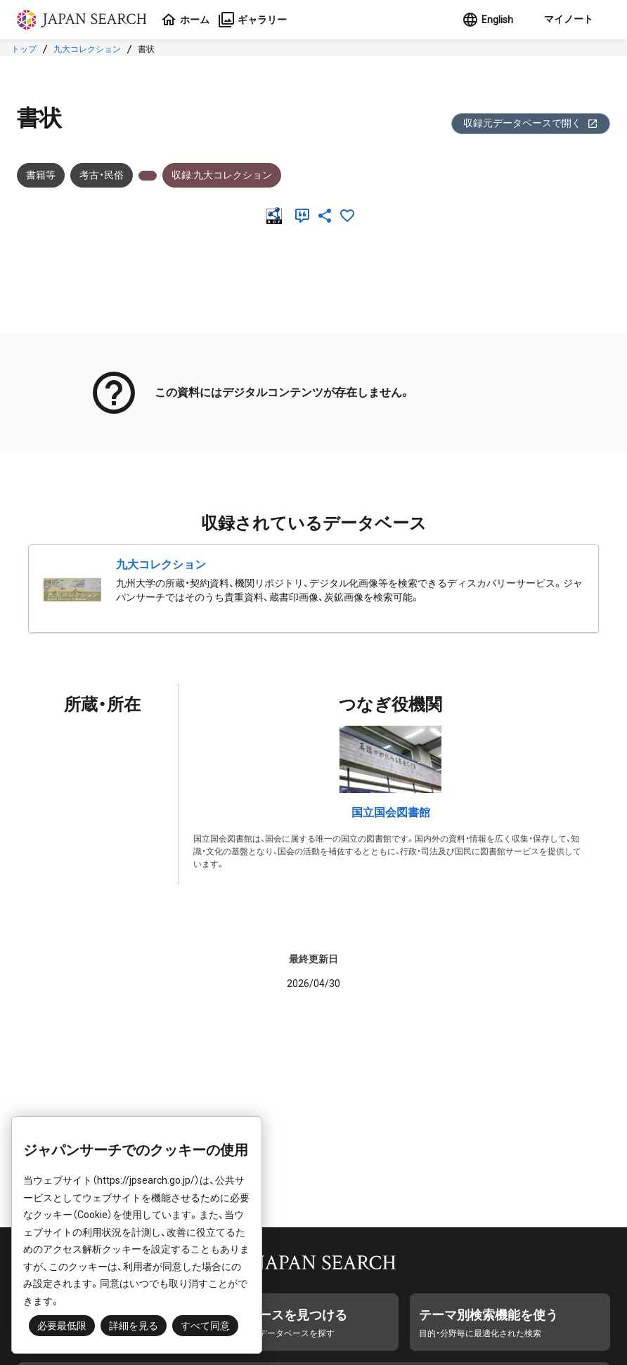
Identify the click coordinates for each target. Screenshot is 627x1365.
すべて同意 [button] (205, 1325)
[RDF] (277, 215)
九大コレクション (87, 49)
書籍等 (41, 175)
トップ (24, 49)
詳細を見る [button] (133, 1325)
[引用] (305, 215)
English (487, 19)
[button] (567, 19)
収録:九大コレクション (222, 175)
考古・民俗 (101, 175)
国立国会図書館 (390, 812)
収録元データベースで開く (530, 123)
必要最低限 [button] (61, 1325)
